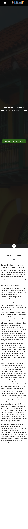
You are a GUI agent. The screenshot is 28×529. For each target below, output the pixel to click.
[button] (5, 2)
